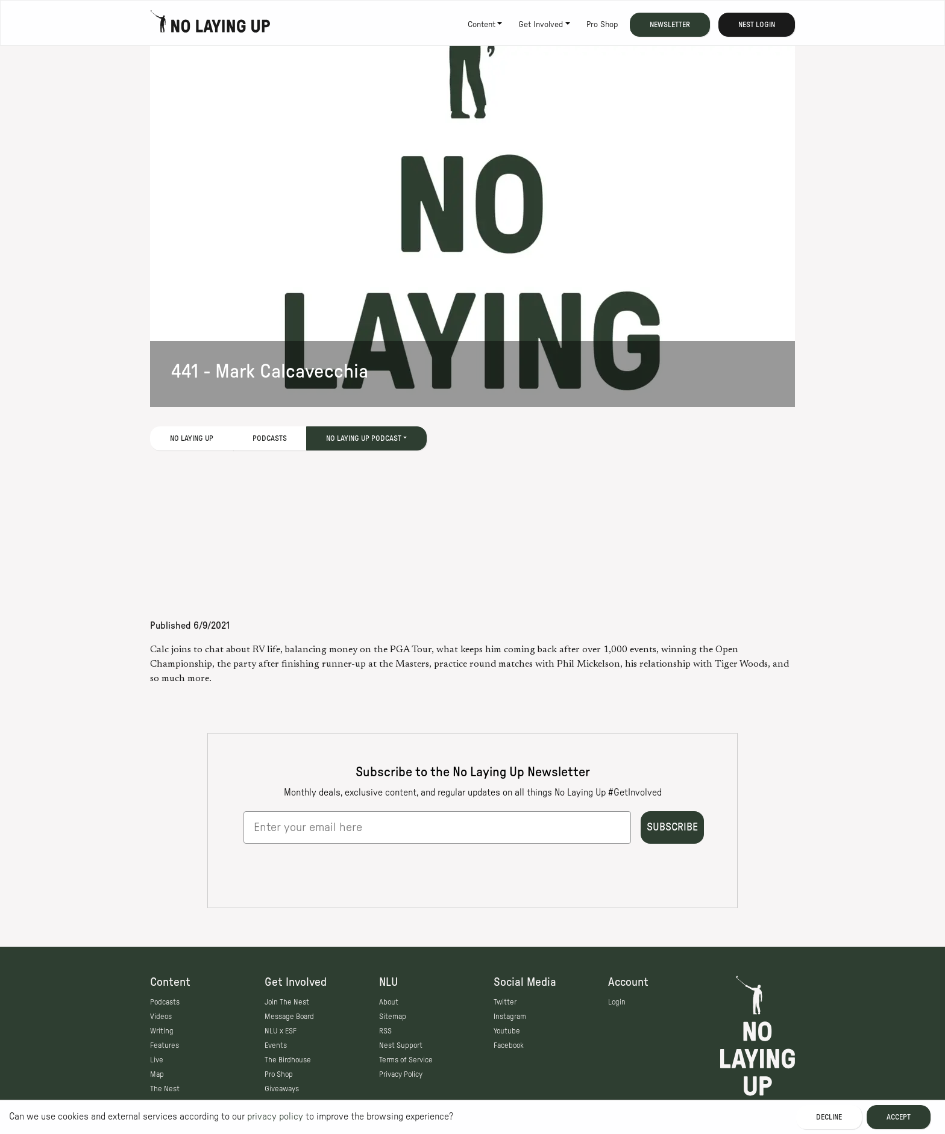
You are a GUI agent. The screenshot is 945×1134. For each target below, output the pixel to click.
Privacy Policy (400, 1074)
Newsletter (670, 24)
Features (164, 1045)
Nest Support (400, 1045)
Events (276, 1045)
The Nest (165, 1088)
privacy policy (275, 1116)
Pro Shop (602, 24)
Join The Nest (287, 1002)
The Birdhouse (288, 1060)
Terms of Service (406, 1060)
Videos (161, 1016)
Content (481, 24)
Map (157, 1074)
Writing (162, 1031)
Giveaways (282, 1088)
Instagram (510, 1016)
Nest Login (756, 24)
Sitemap (392, 1016)
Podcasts (270, 438)
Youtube (507, 1031)
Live (156, 1060)
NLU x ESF (281, 1031)
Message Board (289, 1016)
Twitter (505, 1002)
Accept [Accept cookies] (899, 1117)
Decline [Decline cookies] (829, 1117)
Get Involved (540, 24)
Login (617, 1002)
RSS (385, 1031)
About (388, 1002)
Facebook (509, 1045)
